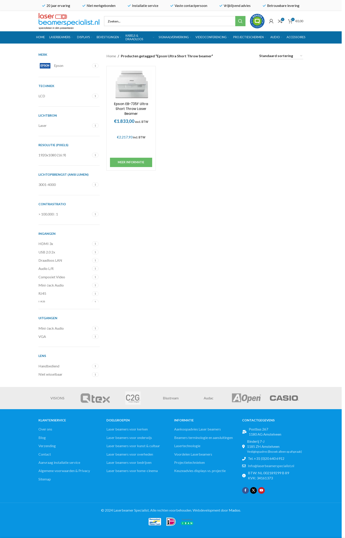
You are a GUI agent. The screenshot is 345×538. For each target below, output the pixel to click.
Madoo (234, 510)
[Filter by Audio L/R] (64, 268)
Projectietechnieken (189, 462)
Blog (42, 437)
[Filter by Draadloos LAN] (64, 260)
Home (111, 56)
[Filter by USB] (64, 301)
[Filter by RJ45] (64, 293)
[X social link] (253, 490)
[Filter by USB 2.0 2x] (64, 252)
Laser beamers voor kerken (127, 429)
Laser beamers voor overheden (129, 454)
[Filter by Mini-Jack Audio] (64, 285)
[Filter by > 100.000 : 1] (64, 214)
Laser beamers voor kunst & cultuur (133, 446)
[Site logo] (69, 20)
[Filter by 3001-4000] (64, 184)
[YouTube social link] (261, 490)
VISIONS (57, 398)
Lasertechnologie (187, 446)
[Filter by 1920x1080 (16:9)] (64, 155)
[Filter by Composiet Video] (64, 277)
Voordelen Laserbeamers (193, 454)
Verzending (47, 446)
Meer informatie (131, 162)
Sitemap (44, 479)
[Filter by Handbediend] (64, 366)
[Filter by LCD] (64, 96)
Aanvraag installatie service (59, 462)
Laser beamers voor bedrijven (129, 462)
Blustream (171, 398)
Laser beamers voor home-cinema (132, 470)
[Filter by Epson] (64, 65)
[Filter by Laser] (64, 125)
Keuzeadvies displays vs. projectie (200, 470)
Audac (208, 398)
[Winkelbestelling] (281, 55)
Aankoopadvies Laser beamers (197, 429)
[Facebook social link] (245, 490)
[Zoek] (174, 21)
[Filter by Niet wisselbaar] (64, 374)
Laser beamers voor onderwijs (129, 437)
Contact (44, 454)
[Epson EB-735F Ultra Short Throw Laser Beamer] (131, 85)
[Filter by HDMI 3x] (64, 243)
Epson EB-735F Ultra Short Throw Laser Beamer (131, 109)
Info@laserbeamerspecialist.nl (271, 466)
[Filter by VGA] (64, 336)
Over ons (45, 429)
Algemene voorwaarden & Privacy (64, 470)
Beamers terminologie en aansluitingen (203, 437)
